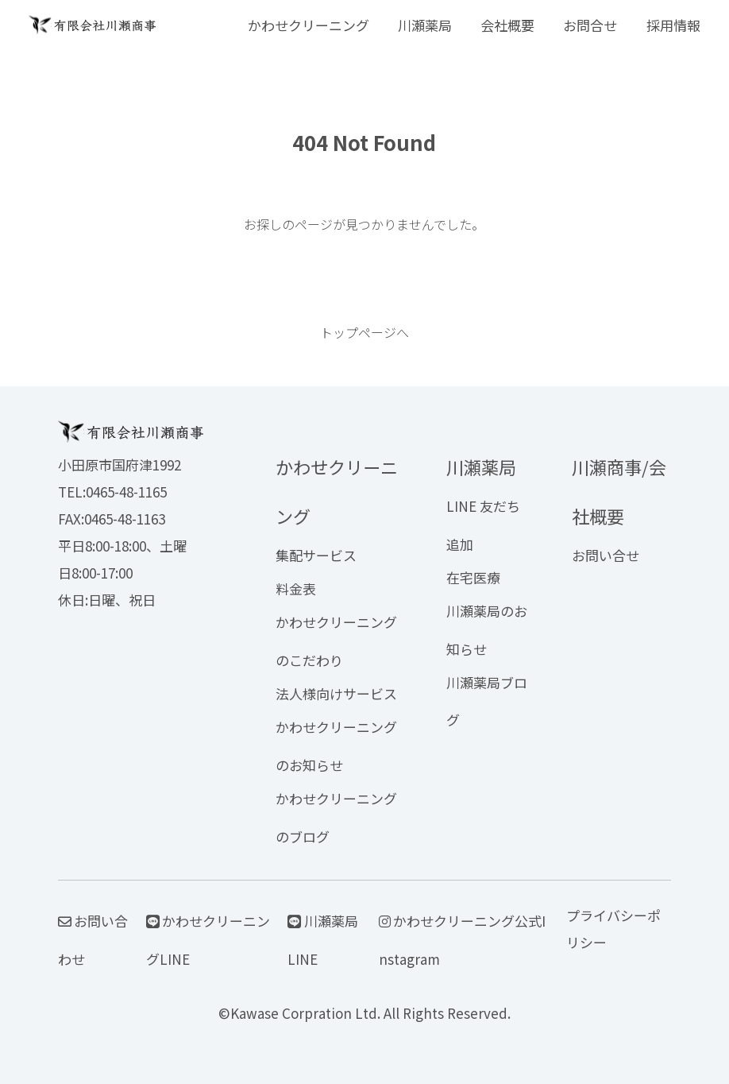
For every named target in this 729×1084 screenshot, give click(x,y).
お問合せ (590, 25)
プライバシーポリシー (613, 928)
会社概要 (507, 25)
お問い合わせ (93, 940)
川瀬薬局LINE (322, 940)
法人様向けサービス (336, 693)
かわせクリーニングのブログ (336, 817)
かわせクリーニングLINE (208, 940)
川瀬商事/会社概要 (619, 491)
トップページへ (364, 332)
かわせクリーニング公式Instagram (462, 940)
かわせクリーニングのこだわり (336, 641)
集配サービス (316, 555)
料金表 (296, 588)
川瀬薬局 (425, 25)
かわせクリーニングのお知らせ (336, 746)
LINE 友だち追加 (483, 525)
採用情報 (673, 25)
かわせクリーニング (308, 25)
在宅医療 (473, 577)
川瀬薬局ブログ (486, 701)
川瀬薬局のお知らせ (486, 630)
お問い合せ (605, 555)
